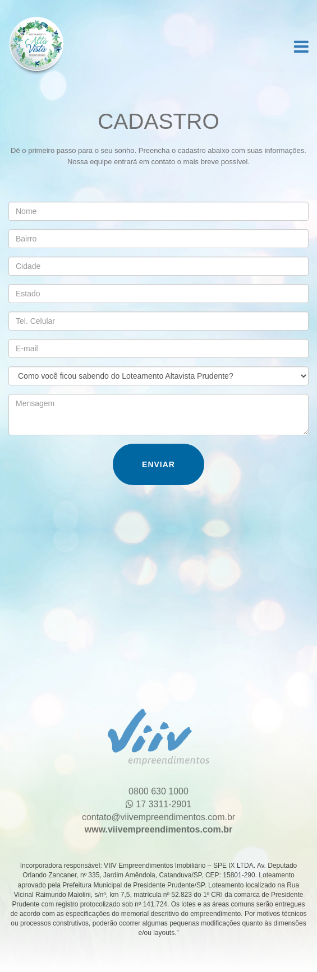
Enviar (158, 464)
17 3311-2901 (158, 801)
